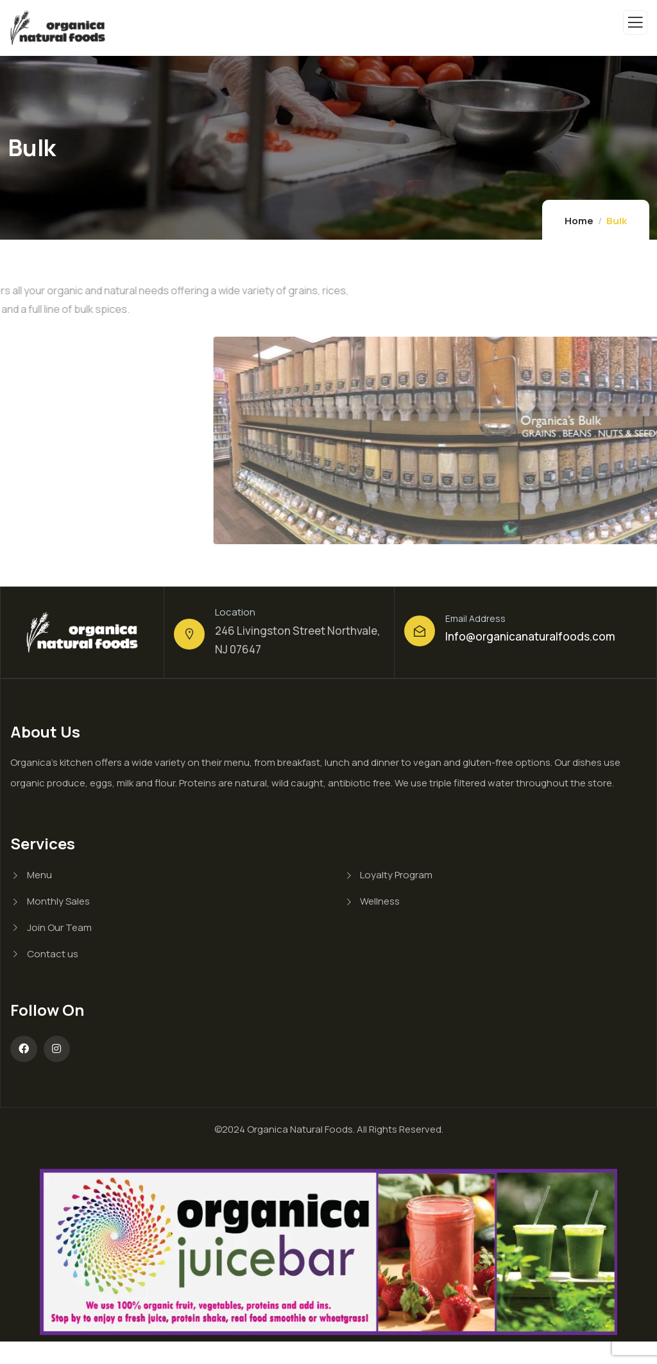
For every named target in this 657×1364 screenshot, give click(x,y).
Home (579, 220)
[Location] (189, 634)
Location (235, 612)
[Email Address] (419, 631)
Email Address (475, 618)
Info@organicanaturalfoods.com (530, 636)
